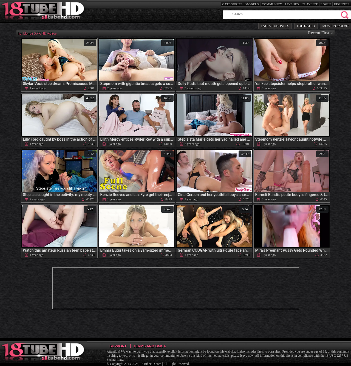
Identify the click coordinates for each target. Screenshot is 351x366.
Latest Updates (275, 26)
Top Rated (306, 26)
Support (118, 346)
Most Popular (335, 26)
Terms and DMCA (149, 346)
